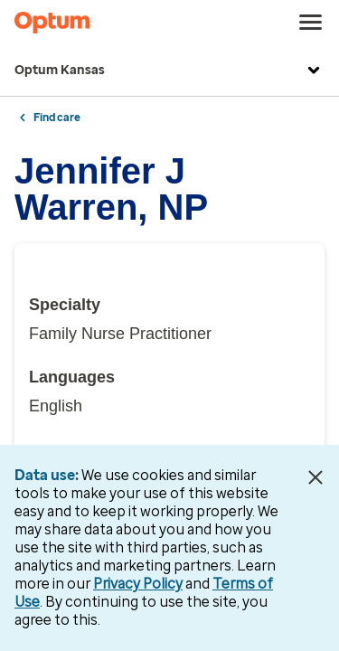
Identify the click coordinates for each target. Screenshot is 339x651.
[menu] (311, 23)
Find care (56, 117)
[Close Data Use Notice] (315, 477)
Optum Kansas (169, 70)
